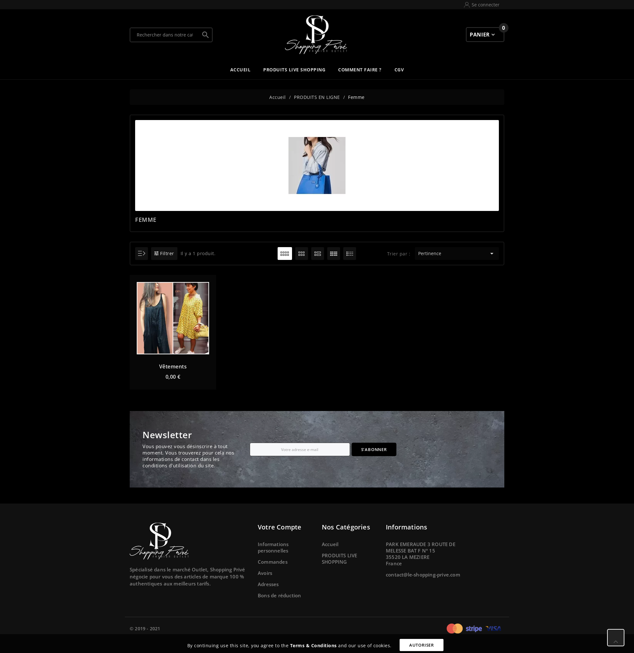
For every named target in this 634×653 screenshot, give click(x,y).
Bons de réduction (279, 595)
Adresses (268, 584)
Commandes (273, 562)
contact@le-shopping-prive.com (423, 574)
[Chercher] (164, 35)
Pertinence (456, 253)
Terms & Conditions (313, 645)
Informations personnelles (273, 547)
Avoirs (265, 573)
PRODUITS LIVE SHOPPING (339, 558)
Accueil (330, 544)
